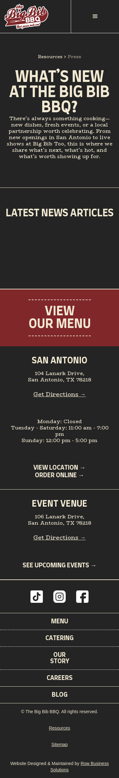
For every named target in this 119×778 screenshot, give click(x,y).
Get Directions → (59, 394)
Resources (50, 56)
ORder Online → (59, 475)
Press (74, 56)
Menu (59, 621)
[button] (95, 16)
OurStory (59, 658)
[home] (35, 16)
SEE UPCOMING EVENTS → (60, 565)
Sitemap (59, 744)
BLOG (60, 695)
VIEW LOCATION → (59, 468)
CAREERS (60, 678)
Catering (59, 638)
